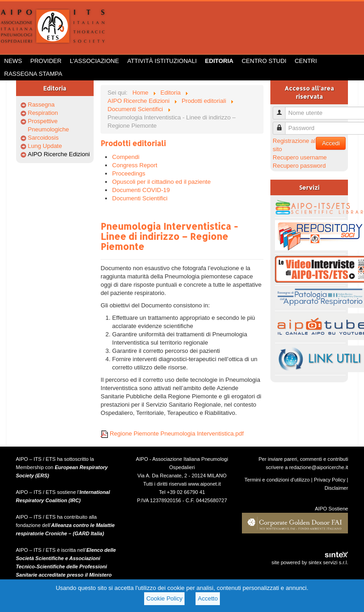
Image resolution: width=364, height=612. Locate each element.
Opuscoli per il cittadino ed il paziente (161, 181)
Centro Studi (263, 60)
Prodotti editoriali (133, 143)
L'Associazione (94, 60)
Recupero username (300, 157)
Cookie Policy (164, 598)
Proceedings (128, 173)
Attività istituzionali (161, 60)
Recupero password (299, 165)
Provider (46, 60)
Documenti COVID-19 (141, 190)
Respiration (43, 112)
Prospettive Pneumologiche (48, 125)
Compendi (125, 156)
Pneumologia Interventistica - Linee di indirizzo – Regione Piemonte (169, 236)
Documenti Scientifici (140, 198)
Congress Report (134, 165)
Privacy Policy (330, 479)
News (13, 60)
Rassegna (41, 104)
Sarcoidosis (43, 137)
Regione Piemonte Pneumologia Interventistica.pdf (172, 433)
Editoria (219, 60)
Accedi (331, 143)
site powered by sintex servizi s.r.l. (309, 562)
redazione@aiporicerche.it (318, 467)
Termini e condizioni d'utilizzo (277, 479)
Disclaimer (336, 488)
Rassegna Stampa (33, 73)
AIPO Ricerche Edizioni (59, 154)
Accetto (208, 598)
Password (282, 124)
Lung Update (45, 145)
